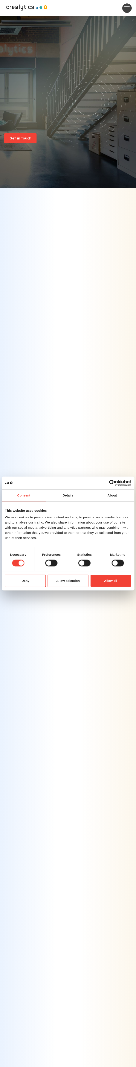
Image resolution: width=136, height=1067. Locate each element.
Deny (25, 581)
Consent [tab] (23, 495)
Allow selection (68, 581)
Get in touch (20, 138)
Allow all (110, 581)
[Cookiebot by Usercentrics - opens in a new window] (112, 483)
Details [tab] (68, 495)
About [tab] (112, 495)
